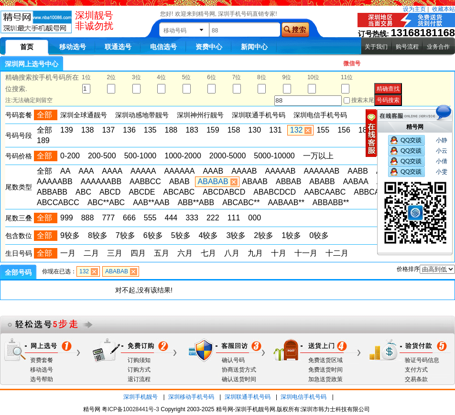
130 (254, 130)
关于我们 (376, 46)
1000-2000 (182, 156)
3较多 (236, 235)
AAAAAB (280, 171)
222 (212, 218)
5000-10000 (274, 156)
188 (171, 130)
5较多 (181, 235)
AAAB (213, 171)
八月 (231, 253)
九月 (255, 253)
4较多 (208, 235)
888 (87, 218)
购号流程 (407, 46)
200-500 (102, 156)
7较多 (125, 235)
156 (343, 130)
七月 (208, 253)
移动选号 (72, 47)
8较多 (98, 235)
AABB (357, 171)
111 (234, 218)
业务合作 (438, 46)
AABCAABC (325, 192)
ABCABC (179, 192)
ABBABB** (331, 202)
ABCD (109, 192)
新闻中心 (254, 47)
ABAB (179, 181)
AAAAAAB (322, 171)
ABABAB (213, 181)
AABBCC (145, 181)
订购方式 (139, 369)
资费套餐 (41, 360)
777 (108, 218)
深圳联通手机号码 (248, 397)
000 (254, 218)
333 (191, 218)
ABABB (322, 181)
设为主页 (414, 9)
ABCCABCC (58, 202)
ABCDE (142, 192)
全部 (44, 130)
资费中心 (208, 47)
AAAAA (143, 171)
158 (234, 130)
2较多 (263, 235)
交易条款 (416, 379)
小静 (441, 140)
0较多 (319, 235)
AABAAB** (286, 202)
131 (275, 130)
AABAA (355, 181)
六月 (185, 253)
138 (87, 130)
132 (296, 130)
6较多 (153, 235)
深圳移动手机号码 (191, 397)
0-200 (70, 156)
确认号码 (233, 360)
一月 (68, 253)
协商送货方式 (239, 369)
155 (322, 130)
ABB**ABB (196, 202)
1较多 (291, 235)
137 (108, 130)
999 (66, 218)
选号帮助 (41, 379)
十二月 (336, 253)
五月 (161, 253)
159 (212, 130)
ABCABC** (241, 202)
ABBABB (52, 192)
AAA (86, 171)
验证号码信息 (422, 360)
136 (129, 130)
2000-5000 (227, 156)
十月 (278, 253)
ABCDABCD (224, 192)
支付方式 (416, 369)
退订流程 (139, 379)
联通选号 (118, 47)
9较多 (70, 235)
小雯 (441, 171)
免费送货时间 (325, 369)
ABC (83, 192)
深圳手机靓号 (140, 397)
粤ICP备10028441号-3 (130, 409)
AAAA (112, 171)
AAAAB (244, 171)
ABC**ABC (106, 202)
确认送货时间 (239, 379)
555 (150, 218)
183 (191, 130)
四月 (138, 253)
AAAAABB (55, 181)
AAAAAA (179, 171)
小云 (441, 150)
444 (171, 218)
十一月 (305, 253)
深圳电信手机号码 (303, 397)
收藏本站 (443, 9)
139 (66, 130)
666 (129, 218)
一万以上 (318, 156)
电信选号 (163, 47)
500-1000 (140, 156)
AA (65, 171)
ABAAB (255, 181)
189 (43, 140)
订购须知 (139, 360)
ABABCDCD (274, 192)
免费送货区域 (325, 360)
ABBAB (288, 181)
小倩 (441, 161)
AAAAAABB (101, 181)
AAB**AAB (151, 202)
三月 (114, 253)
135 (150, 130)
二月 (91, 253)
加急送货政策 (325, 379)
